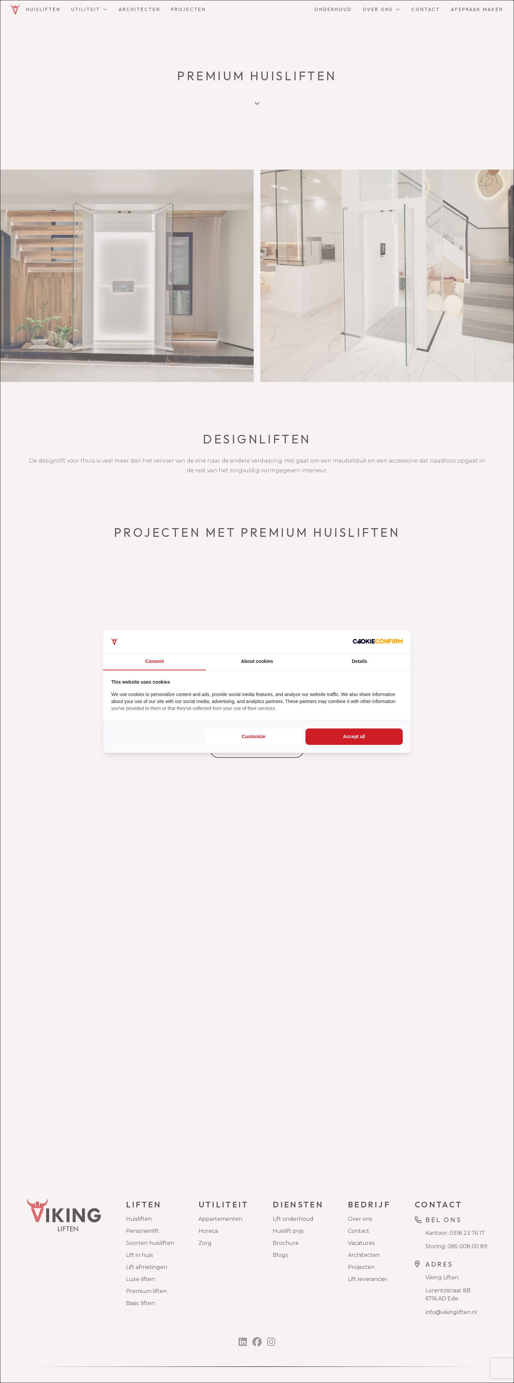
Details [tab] (359, 661)
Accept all (354, 736)
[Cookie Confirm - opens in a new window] (378, 641)
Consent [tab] (154, 661)
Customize (254, 736)
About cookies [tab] (257, 661)
